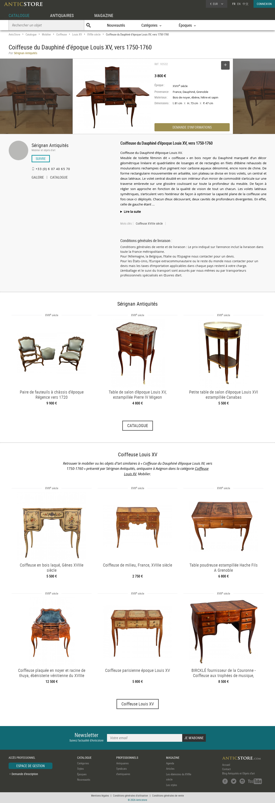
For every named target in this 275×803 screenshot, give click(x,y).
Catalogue (31, 34)
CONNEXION (264, 4)
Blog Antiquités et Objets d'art (238, 773)
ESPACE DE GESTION (30, 765)
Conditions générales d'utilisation (130, 795)
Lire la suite (132, 211)
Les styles (171, 785)
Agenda (170, 763)
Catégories (83, 763)
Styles (80, 769)
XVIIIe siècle (94, 34)
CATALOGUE (19, 15)
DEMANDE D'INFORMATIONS (192, 127)
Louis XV (77, 34)
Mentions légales (100, 795)
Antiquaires (122, 763)
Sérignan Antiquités (50, 145)
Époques (82, 774)
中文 (246, 4)
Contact (226, 769)
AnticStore (14, 34)
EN (239, 4)
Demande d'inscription (25, 774)
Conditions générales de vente (168, 795)
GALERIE (38, 178)
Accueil (226, 765)
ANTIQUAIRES (62, 15)
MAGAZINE (103, 15)
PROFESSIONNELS (127, 757)
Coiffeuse (61, 34)
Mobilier (46, 34)
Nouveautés (116, 25)
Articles (170, 769)
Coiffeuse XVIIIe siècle (149, 223)
